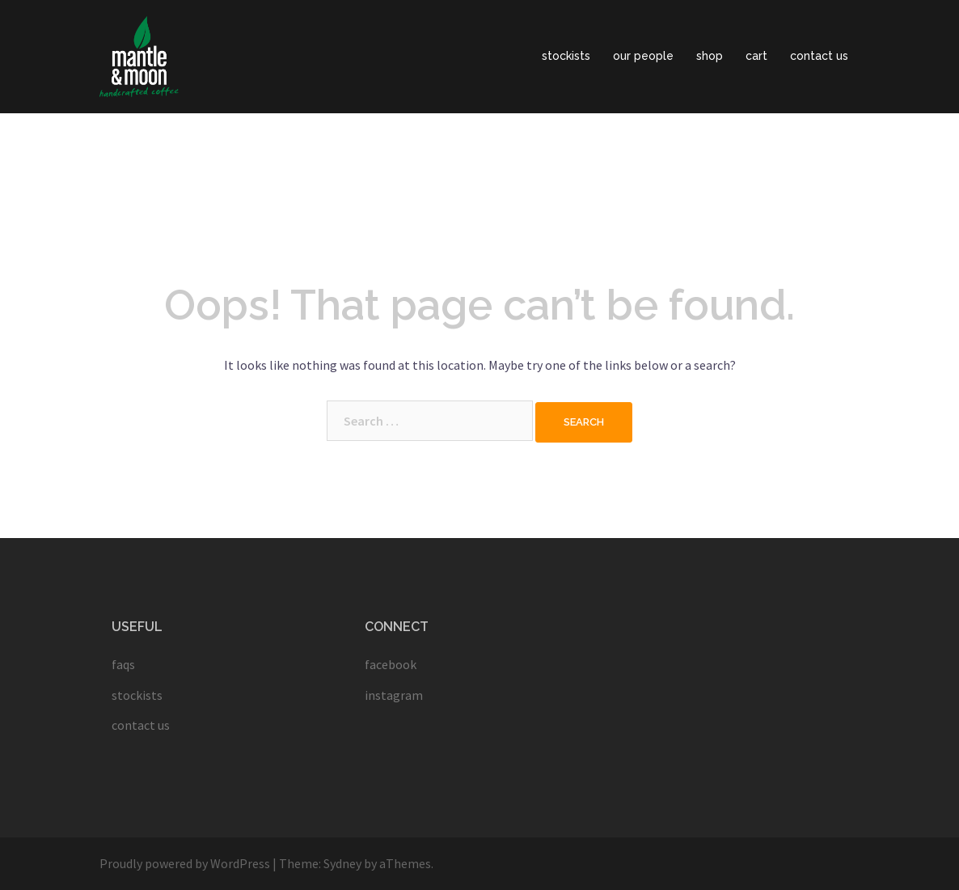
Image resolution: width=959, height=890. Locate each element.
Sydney (342, 863)
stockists (566, 55)
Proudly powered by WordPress (184, 863)
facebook (390, 664)
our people (643, 55)
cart (756, 55)
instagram (394, 695)
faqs (123, 664)
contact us (819, 55)
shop (709, 55)
